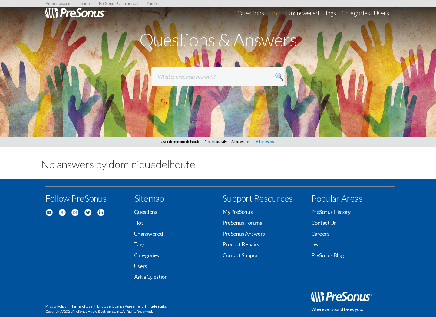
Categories (356, 13)
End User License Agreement (120, 306)
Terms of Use (81, 306)
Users (381, 13)
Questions (250, 13)
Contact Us (323, 222)
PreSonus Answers (244, 233)
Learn (318, 244)
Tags (330, 13)
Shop (85, 3)
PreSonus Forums (242, 222)
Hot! (275, 13)
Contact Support (241, 255)
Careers (320, 233)
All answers (265, 141)
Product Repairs (241, 244)
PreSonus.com (58, 3)
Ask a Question (151, 276)
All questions (241, 141)
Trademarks (157, 306)
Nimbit (153, 3)
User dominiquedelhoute (180, 141)
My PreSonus (238, 211)
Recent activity (216, 141)
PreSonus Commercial (118, 3)
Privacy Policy (55, 306)
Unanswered (302, 13)
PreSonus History (331, 211)
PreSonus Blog (327, 255)
